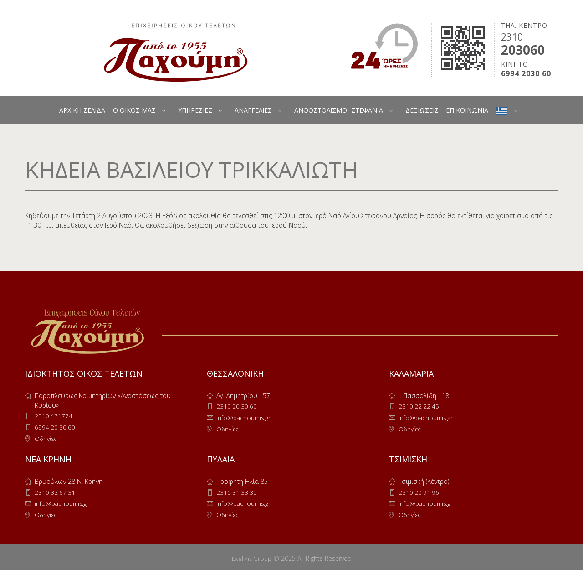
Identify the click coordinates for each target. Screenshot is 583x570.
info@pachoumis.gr (244, 417)
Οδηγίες (46, 437)
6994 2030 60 (526, 73)
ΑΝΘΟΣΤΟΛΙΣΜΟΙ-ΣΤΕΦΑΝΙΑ (338, 110)
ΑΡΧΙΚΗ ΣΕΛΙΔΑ (82, 110)
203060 (523, 49)
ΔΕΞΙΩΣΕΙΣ (422, 110)
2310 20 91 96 (419, 491)
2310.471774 (53, 415)
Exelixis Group (251, 555)
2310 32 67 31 (56, 491)
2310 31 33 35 (237, 491)
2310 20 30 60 (237, 406)
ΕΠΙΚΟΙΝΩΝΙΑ (467, 110)
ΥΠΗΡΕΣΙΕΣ (195, 110)
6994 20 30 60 (56, 426)
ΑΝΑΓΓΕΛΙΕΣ (253, 110)
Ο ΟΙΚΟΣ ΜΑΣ (134, 110)
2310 (512, 37)
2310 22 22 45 (419, 406)
